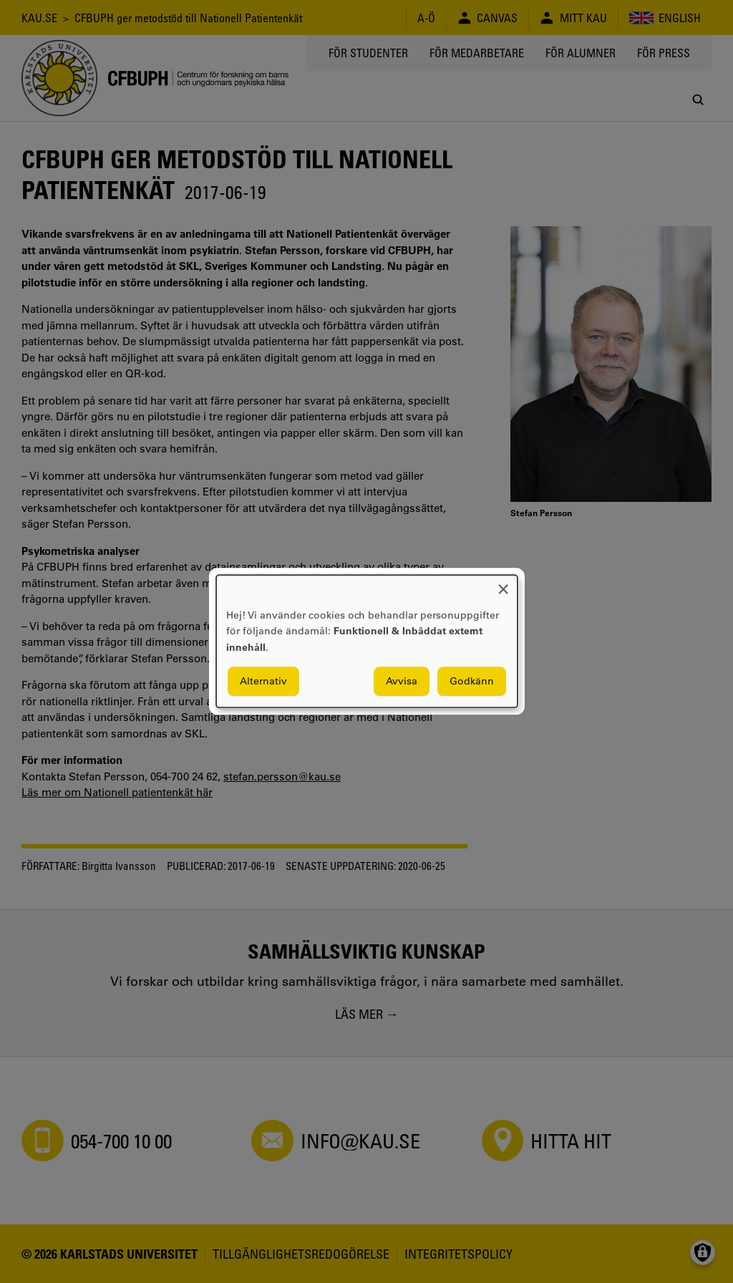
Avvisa (401, 681)
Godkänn (472, 681)
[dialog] (367, 641)
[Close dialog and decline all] (503, 584)
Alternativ (263, 681)
